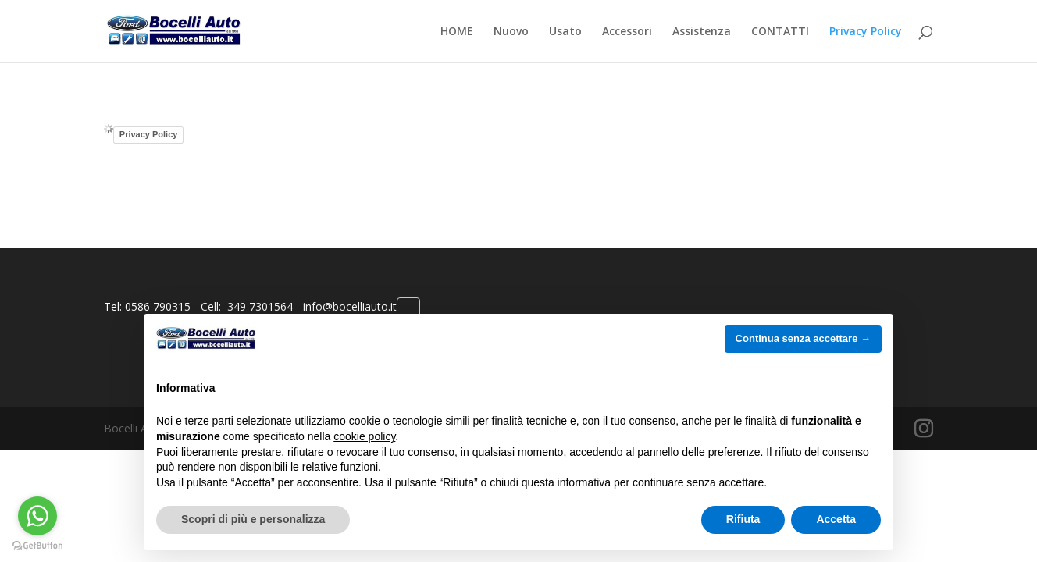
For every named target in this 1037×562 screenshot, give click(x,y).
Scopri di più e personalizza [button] (253, 519)
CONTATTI (780, 32)
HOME (456, 32)
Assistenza (701, 32)
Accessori (627, 32)
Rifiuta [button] (743, 519)
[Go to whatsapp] (37, 515)
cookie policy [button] (364, 436)
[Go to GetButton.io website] (37, 546)
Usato (565, 32)
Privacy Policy (865, 32)
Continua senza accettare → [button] (803, 338)
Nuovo (511, 32)
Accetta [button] (836, 519)
